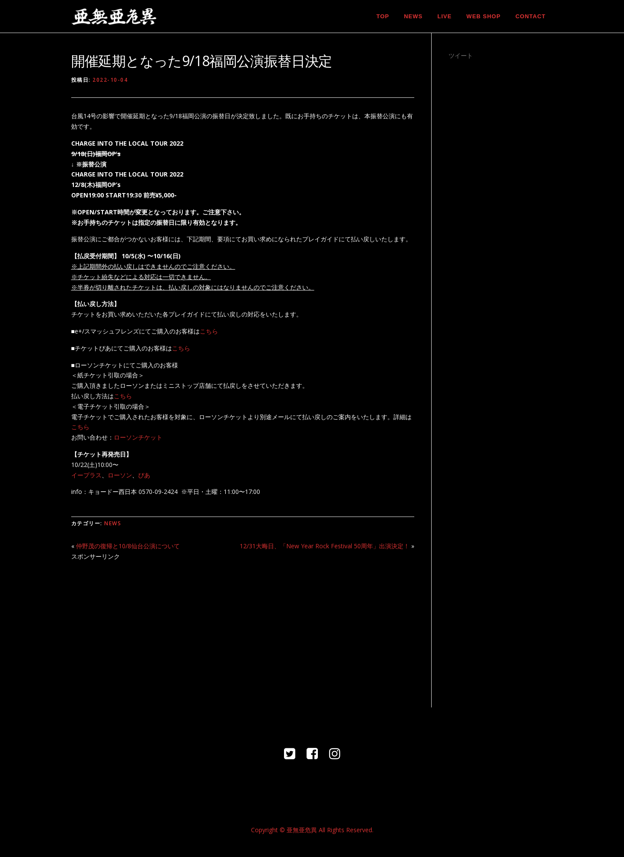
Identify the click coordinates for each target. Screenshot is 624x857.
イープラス (86, 475)
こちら (209, 331)
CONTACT (530, 16)
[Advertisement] (242, 629)
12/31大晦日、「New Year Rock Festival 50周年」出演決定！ (324, 546)
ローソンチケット (138, 437)
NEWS (413, 16)
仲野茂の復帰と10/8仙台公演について (128, 546)
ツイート (461, 55)
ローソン (120, 475)
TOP (383, 16)
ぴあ (144, 475)
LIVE (444, 16)
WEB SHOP (483, 16)
